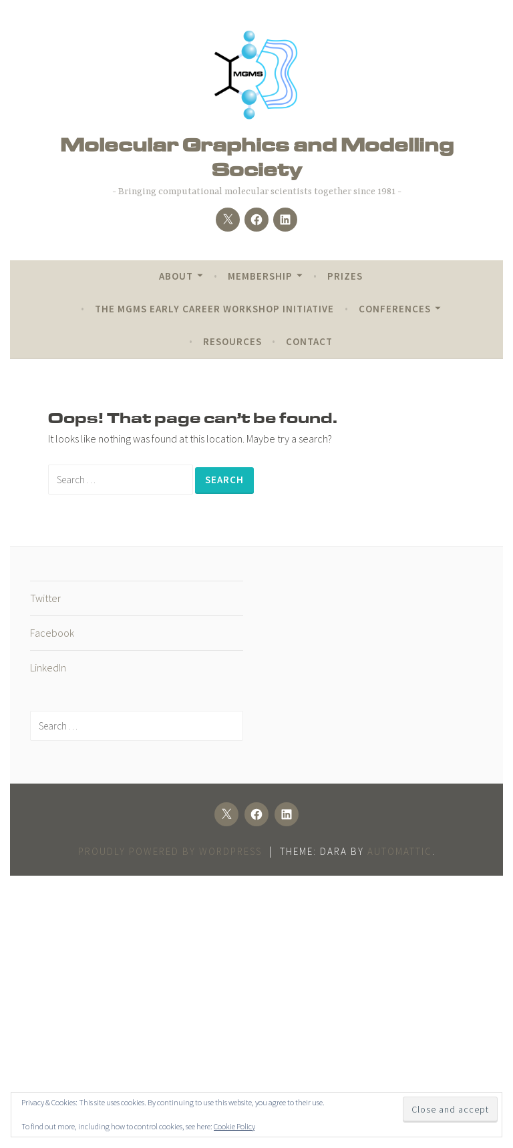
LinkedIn (48, 667)
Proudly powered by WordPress (170, 851)
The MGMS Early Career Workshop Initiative (214, 308)
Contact (309, 341)
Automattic (399, 851)
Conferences (395, 308)
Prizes (345, 276)
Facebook (52, 632)
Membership (260, 276)
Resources (232, 341)
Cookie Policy (234, 1126)
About (176, 276)
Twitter (45, 598)
